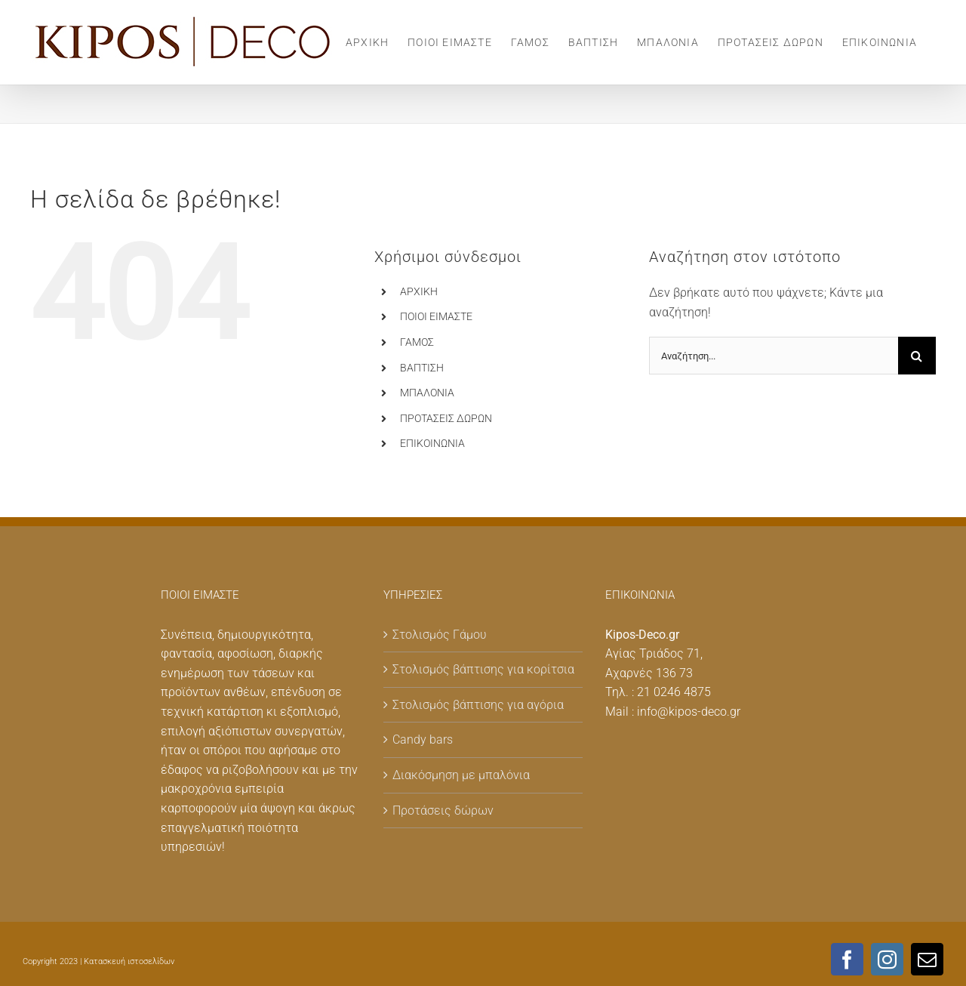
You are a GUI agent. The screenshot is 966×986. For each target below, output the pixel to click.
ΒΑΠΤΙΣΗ (422, 368)
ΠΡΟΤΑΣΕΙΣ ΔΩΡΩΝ (446, 418)
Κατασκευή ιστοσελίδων (129, 961)
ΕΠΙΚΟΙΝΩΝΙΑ (432, 443)
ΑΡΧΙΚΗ (419, 291)
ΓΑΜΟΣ (417, 342)
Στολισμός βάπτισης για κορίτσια (483, 669)
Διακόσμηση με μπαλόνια (461, 775)
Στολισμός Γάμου (439, 634)
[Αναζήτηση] (917, 355)
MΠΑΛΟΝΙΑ (427, 393)
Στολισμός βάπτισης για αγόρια (478, 705)
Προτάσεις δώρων (443, 810)
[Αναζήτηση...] (773, 355)
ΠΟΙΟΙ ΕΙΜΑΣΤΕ (436, 316)
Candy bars (422, 739)
